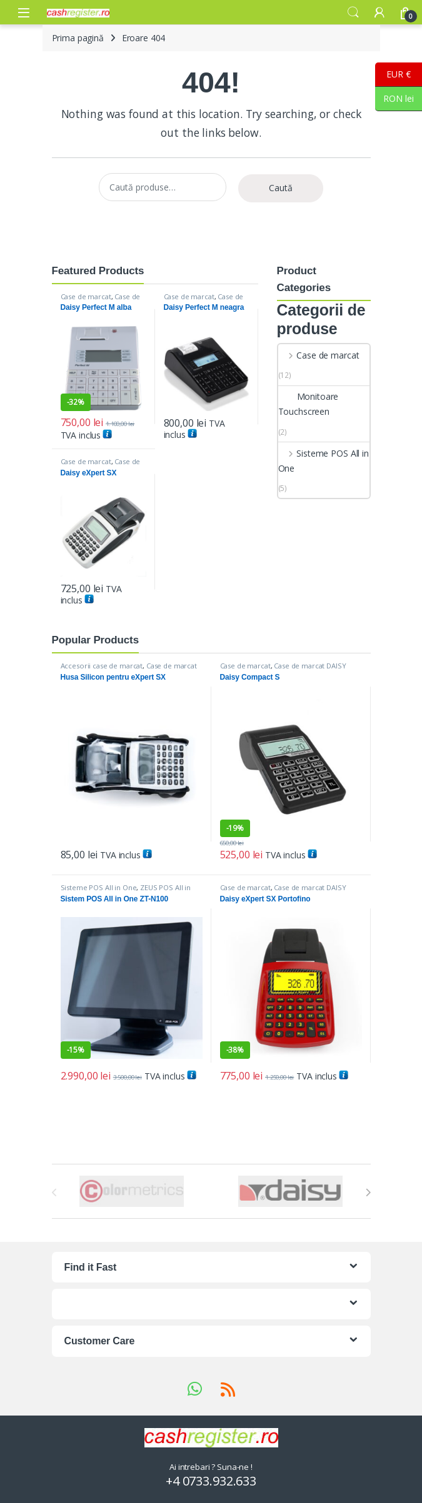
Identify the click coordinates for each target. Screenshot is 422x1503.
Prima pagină (78, 38)
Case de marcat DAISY (101, 300)
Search (353, 12)
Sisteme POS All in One (323, 460)
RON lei (394, 99)
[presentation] (368, 1192)
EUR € (393, 74)
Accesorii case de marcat (102, 665)
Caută (281, 188)
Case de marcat (86, 296)
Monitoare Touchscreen (308, 403)
